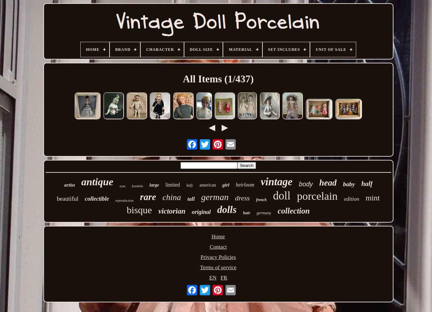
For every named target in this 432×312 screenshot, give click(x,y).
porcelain (317, 196)
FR (224, 278)
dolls (226, 209)
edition (351, 199)
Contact (218, 247)
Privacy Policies (218, 257)
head (328, 183)
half (367, 184)
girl (225, 185)
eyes (123, 186)
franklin (137, 186)
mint (373, 198)
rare (148, 197)
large (154, 185)
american (207, 185)
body (306, 184)
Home (218, 237)
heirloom (245, 185)
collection (294, 210)
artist (69, 185)
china (172, 197)
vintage (277, 182)
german (215, 197)
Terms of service (218, 267)
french (261, 199)
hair (246, 212)
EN (212, 278)
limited (172, 185)
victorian (171, 211)
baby (349, 184)
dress (242, 198)
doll (281, 195)
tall (191, 199)
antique (97, 182)
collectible (97, 199)
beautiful (68, 198)
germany (264, 212)
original (201, 212)
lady (189, 185)
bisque (139, 210)
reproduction (124, 200)
